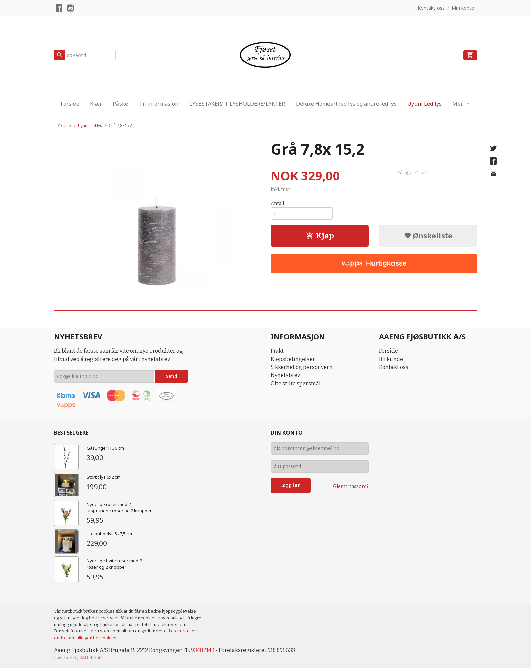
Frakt (277, 351)
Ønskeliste (428, 235)
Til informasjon (158, 103)
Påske (120, 103)
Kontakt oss (393, 367)
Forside (70, 103)
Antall (277, 204)
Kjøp (320, 235)
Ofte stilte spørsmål (296, 383)
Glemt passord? (351, 486)
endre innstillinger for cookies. (86, 637)
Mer (457, 103)
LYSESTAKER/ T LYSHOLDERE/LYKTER (237, 103)
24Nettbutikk (93, 657)
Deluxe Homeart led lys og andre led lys (346, 103)
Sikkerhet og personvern (302, 367)
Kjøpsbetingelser (293, 359)
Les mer (178, 630)
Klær (96, 103)
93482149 (202, 650)
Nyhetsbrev (285, 375)
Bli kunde (391, 359)
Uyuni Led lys (424, 103)
